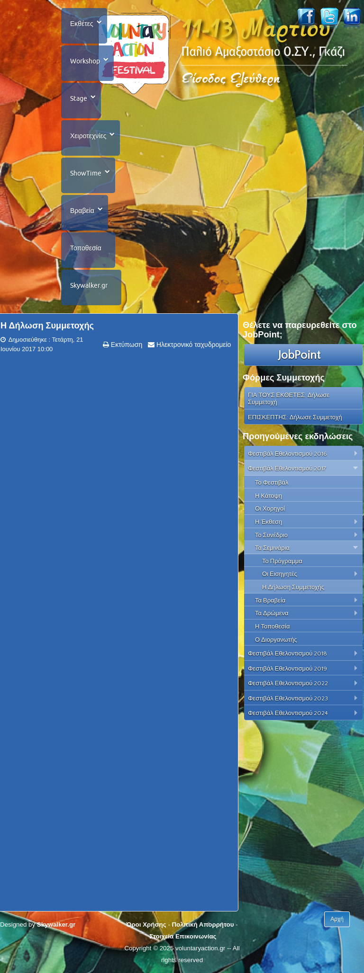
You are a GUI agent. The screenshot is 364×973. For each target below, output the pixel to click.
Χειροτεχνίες (88, 136)
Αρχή (337, 919)
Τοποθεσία (85, 248)
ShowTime (85, 173)
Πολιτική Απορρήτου (203, 924)
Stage (78, 98)
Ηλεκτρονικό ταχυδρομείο (193, 344)
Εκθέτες (81, 23)
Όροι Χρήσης (146, 924)
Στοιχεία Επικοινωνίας (182, 936)
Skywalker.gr (89, 285)
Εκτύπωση (125, 344)
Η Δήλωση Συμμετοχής (47, 325)
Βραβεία (82, 210)
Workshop (85, 61)
